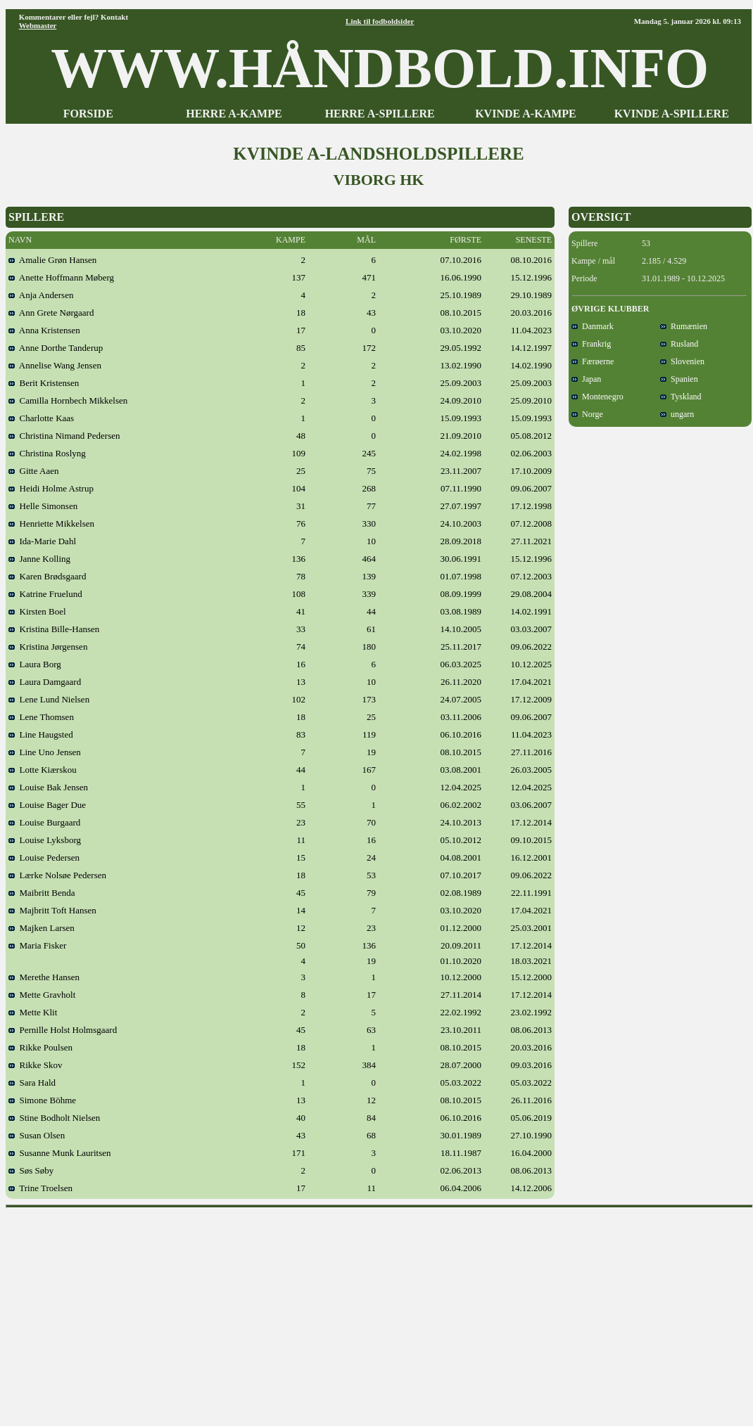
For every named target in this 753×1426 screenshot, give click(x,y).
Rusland (679, 344)
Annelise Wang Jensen (54, 365)
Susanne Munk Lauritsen (59, 1153)
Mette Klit (32, 1012)
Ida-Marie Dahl (42, 541)
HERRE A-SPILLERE (380, 114)
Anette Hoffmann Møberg (61, 277)
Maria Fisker (37, 945)
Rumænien (683, 326)
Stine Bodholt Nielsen (54, 1117)
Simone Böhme (42, 1100)
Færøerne (592, 361)
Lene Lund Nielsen (48, 699)
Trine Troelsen (40, 1188)
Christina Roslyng (47, 453)
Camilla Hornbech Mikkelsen (67, 400)
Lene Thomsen (41, 717)
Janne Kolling (39, 558)
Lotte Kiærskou (42, 769)
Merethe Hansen (44, 977)
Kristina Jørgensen (47, 646)
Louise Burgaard (44, 822)
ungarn (677, 414)
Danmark (592, 326)
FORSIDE (88, 114)
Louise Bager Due (47, 804)
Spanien (679, 379)
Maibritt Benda (41, 892)
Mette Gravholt (41, 994)
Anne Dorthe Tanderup (55, 347)
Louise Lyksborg (44, 840)
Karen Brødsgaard (47, 576)
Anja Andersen (40, 295)
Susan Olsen (36, 1135)
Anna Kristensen (44, 330)
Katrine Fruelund (45, 594)
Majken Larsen (41, 928)
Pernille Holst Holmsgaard (62, 1029)
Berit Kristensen (43, 383)
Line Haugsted (40, 734)
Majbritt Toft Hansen (52, 910)
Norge (587, 414)
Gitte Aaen (33, 470)
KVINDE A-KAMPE (525, 114)
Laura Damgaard (44, 681)
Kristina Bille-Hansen (53, 629)
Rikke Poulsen (40, 1047)
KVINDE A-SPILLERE (671, 114)
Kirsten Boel (37, 611)
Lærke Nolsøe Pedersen (57, 875)
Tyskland (681, 397)
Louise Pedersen (44, 857)
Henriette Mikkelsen (51, 523)
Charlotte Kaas (41, 418)
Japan (586, 379)
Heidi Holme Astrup (51, 488)
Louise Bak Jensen (48, 787)
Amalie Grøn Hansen (52, 260)
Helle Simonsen (42, 506)
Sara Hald (32, 1082)
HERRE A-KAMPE (233, 114)
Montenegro (597, 397)
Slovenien (682, 361)
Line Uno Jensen (44, 752)
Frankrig (591, 344)
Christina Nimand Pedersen (64, 435)
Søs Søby (30, 1170)
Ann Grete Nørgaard (51, 312)
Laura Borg (34, 664)
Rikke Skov (35, 1065)
